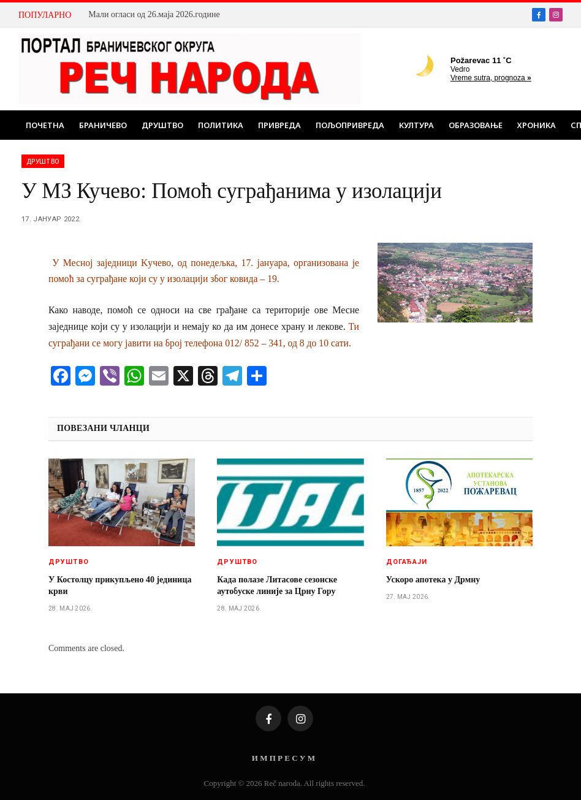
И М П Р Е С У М (283, 758)
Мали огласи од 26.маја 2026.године (153, 14)
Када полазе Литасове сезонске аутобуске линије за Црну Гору (277, 585)
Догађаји (407, 562)
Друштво (162, 125)
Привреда (279, 125)
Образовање (476, 125)
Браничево (103, 125)
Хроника (536, 125)
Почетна (45, 125)
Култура (416, 125)
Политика (220, 125)
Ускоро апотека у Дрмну (433, 579)
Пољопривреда (350, 125)
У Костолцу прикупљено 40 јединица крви (119, 585)
